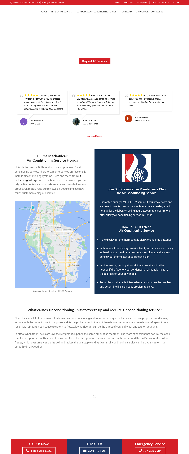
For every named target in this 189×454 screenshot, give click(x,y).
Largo (34, 180)
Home (117, 2)
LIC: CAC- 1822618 (160, 2)
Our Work (128, 12)
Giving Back (142, 2)
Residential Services (62, 12)
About (45, 12)
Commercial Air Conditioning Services (98, 12)
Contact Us (157, 12)
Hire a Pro (128, 2)
